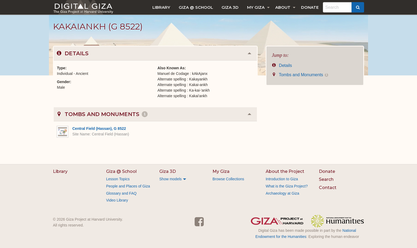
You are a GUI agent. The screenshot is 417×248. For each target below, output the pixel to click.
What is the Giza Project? (287, 186)
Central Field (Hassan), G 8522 (99, 128)
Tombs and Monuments (300, 74)
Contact (327, 187)
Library (161, 7)
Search (326, 179)
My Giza (256, 7)
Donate (310, 7)
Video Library (117, 200)
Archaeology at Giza (282, 193)
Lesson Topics (118, 179)
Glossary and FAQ (121, 193)
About (282, 7)
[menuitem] (161, 7)
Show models (170, 179)
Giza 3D (230, 7)
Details (282, 65)
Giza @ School (196, 7)
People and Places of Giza (128, 186)
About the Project (285, 171)
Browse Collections (228, 179)
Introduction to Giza (282, 179)
